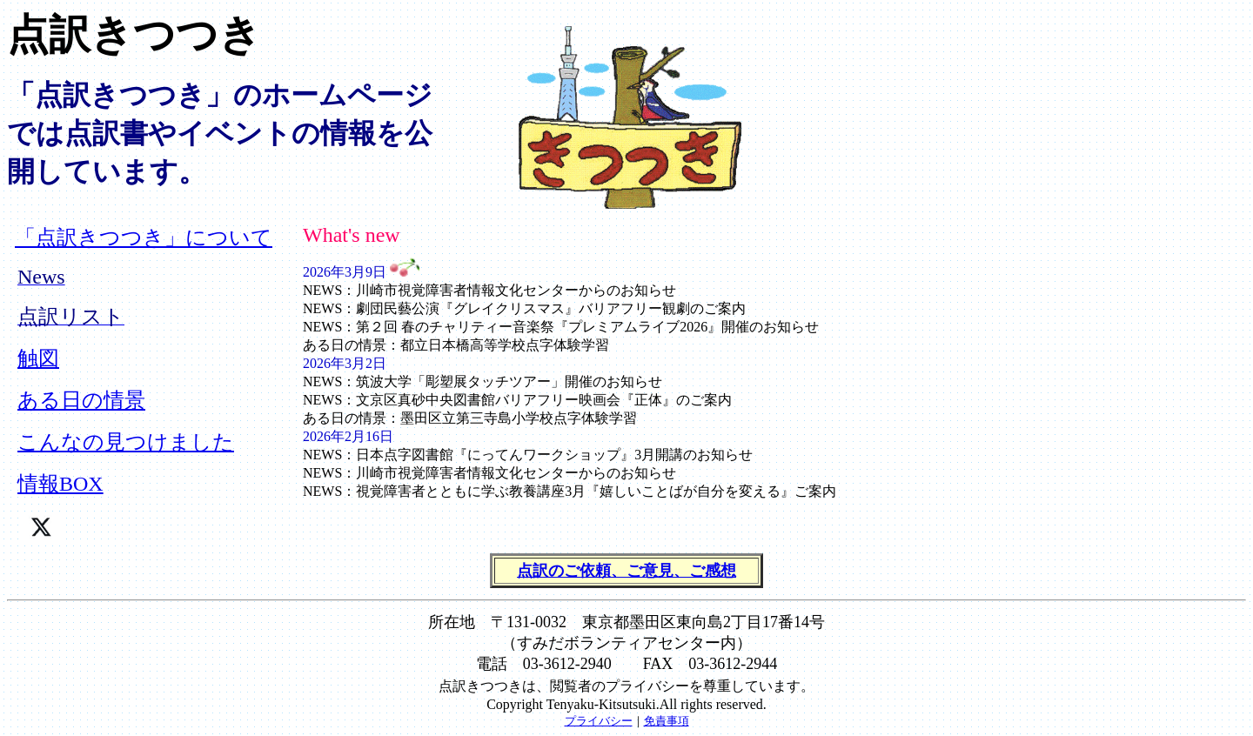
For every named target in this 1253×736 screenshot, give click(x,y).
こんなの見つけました (125, 442)
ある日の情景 (81, 400)
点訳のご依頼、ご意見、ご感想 (626, 570)
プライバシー (599, 720)
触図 (38, 358)
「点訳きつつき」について (143, 237)
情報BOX (60, 483)
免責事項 (666, 720)
